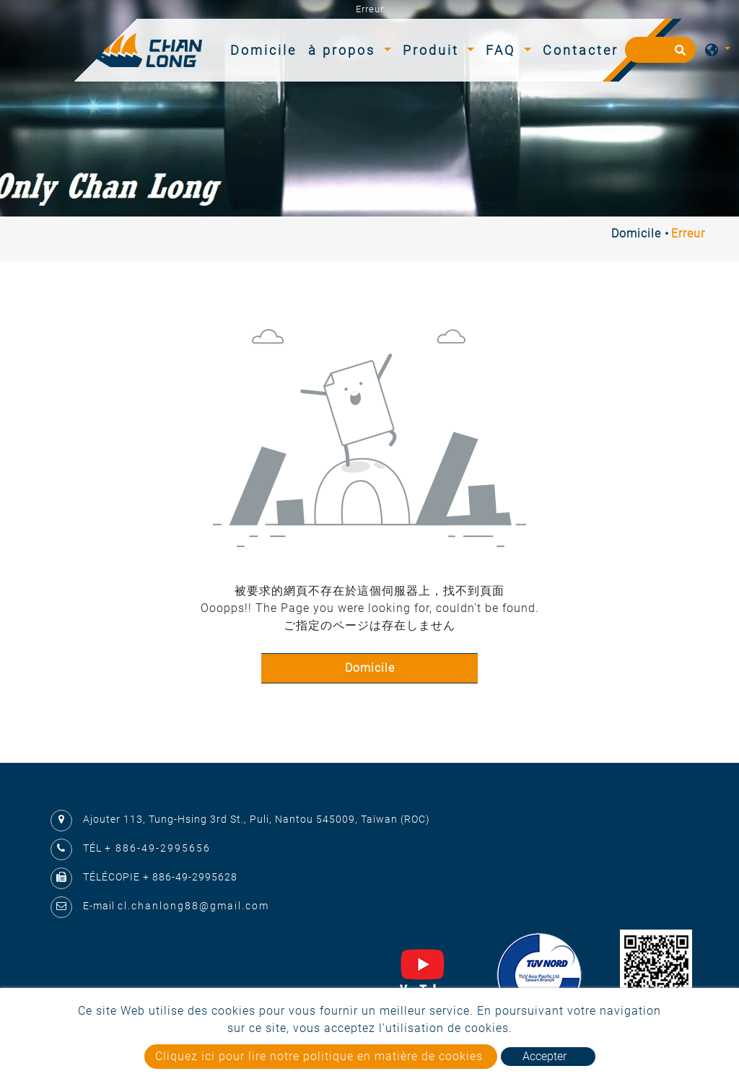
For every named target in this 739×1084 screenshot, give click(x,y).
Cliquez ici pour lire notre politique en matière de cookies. (320, 1056)
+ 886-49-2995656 (158, 848)
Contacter (580, 50)
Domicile (266, 49)
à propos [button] (344, 50)
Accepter (544, 1056)
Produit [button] (433, 50)
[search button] (678, 55)
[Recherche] (660, 50)
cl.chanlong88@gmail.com (193, 906)
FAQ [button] (503, 50)
